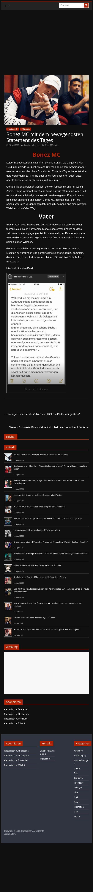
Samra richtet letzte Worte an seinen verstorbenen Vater (37, 565)
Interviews (79, 783)
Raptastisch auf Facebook (16, 709)
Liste (76, 792)
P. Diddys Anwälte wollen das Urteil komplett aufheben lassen (40, 506)
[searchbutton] (86, 5)
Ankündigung (80, 755)
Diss (76, 773)
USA (76, 811)
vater (56, 145)
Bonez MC (49, 145)
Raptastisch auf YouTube (15, 719)
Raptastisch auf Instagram (16, 714)
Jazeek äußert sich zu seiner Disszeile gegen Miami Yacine (38, 495)
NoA (76, 797)
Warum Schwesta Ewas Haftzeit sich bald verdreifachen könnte (49, 427)
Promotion (79, 807)
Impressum (45, 759)
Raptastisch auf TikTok (14, 723)
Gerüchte (78, 778)
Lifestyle (78, 787)
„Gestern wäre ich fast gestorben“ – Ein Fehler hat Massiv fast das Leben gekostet (48, 518)
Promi (77, 802)
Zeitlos (77, 816)
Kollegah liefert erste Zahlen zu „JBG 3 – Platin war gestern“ (42, 414)
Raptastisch (12, 129)
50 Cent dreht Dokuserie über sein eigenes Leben (34, 617)
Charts (77, 768)
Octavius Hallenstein (31, 145)
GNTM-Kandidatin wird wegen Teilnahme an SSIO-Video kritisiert (41, 454)
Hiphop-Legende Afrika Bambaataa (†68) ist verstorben (37, 530)
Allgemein (26, 129)
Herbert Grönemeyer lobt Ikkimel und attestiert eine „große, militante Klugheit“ (47, 629)
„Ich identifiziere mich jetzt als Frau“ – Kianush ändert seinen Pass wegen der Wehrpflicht (51, 553)
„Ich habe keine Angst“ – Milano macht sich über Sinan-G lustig (40, 577)
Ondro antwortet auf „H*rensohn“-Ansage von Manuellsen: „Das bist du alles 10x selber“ (51, 542)
